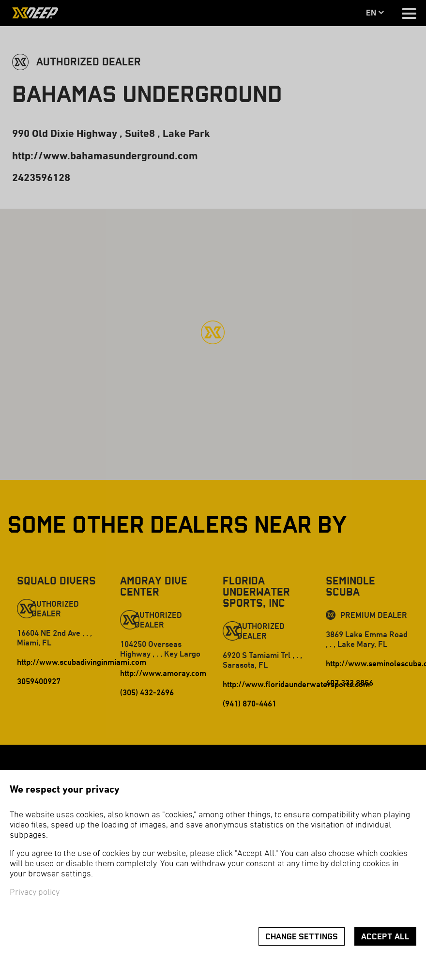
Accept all (385, 936)
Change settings (301, 936)
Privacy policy (35, 892)
